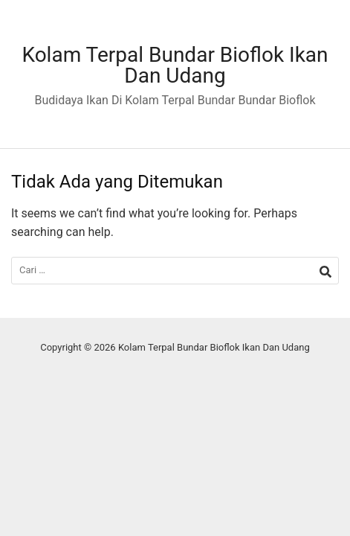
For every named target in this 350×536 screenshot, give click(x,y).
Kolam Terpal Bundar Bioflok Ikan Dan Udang (175, 65)
